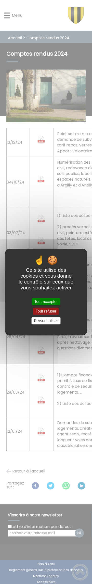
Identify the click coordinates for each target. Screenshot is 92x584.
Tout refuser (46, 311)
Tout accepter (46, 301)
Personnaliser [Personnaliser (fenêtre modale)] (46, 321)
